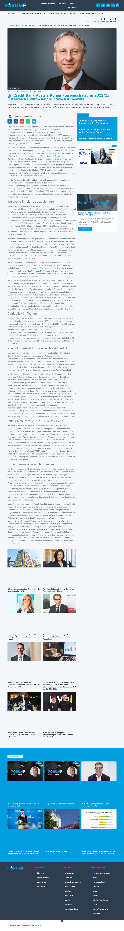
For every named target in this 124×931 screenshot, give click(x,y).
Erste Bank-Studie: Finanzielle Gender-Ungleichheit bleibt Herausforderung (23, 852)
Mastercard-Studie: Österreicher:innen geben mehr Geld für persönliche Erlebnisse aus (23, 734)
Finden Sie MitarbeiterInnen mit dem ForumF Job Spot (94, 214)
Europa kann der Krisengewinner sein (60, 804)
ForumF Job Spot (93, 202)
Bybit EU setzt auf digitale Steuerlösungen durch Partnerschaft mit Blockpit (58, 734)
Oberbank (68, 891)
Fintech (100, 13)
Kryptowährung (78, 13)
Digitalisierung (40, 13)
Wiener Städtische (99, 882)
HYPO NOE (69, 896)
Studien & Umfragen (63, 13)
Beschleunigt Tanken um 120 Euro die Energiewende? (23, 805)
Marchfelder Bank (71, 909)
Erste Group (69, 873)
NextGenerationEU (35, 271)
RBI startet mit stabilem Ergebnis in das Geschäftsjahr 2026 (23, 590)
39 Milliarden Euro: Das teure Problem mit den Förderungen (93, 122)
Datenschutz (41, 882)
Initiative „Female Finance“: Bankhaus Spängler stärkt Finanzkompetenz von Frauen (23, 637)
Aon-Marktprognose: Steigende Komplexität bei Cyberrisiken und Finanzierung (56, 637)
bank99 (67, 900)
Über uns (40, 873)
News (17, 26)
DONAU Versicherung (100, 900)
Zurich (95, 905)
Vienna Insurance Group (101, 873)
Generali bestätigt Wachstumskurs (95, 138)
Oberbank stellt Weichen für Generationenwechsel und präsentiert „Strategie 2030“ (23, 685)
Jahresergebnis (27, 13)
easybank (68, 905)
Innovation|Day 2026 (47, 3)
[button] (117, 5)
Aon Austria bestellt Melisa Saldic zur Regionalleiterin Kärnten (58, 590)
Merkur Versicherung (100, 909)
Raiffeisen (68, 878)
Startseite (10, 26)
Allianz (95, 891)
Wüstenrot (96, 913)
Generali (96, 887)
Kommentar (72, 8)
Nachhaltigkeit (91, 13)
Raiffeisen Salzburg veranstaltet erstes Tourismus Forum (94, 131)
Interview (73, 3)
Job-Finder (62, 3)
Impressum (41, 887)
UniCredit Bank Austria (56, 156)
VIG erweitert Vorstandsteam (56, 851)
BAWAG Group (70, 887)
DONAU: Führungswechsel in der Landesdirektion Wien (95, 805)
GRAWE (95, 896)
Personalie (50, 13)
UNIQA (95, 878)
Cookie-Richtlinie (43, 878)
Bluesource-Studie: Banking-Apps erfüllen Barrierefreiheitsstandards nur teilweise (98, 852)
